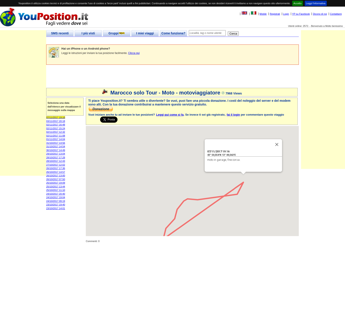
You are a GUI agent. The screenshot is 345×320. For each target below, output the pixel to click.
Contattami (336, 14)
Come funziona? (173, 33)
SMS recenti (60, 33)
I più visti (88, 33)
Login (286, 14)
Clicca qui (134, 53)
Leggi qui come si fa (170, 114)
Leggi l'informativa (315, 3)
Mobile (263, 14)
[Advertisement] (126, 41)
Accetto (298, 3)
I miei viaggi (145, 33)
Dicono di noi (320, 14)
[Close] (277, 144)
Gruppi (116, 33)
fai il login (233, 114)
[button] (163, 235)
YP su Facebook (301, 14)
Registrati (275, 14)
